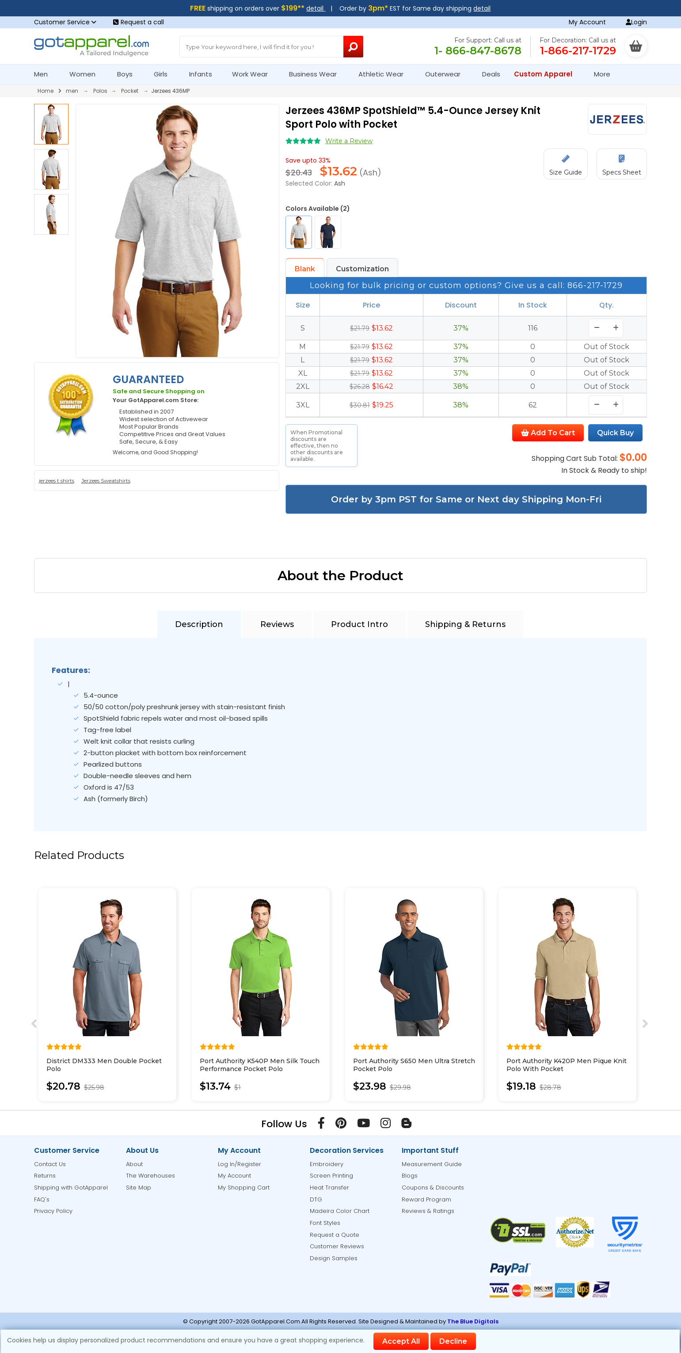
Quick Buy (615, 433)
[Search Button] (353, 46)
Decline (453, 1341)
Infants (203, 74)
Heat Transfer (329, 1187)
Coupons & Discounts (433, 1187)
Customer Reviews (337, 1246)
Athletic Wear (384, 74)
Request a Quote (334, 1235)
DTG (316, 1199)
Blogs (410, 1175)
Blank (305, 269)
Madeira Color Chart (339, 1211)
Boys (128, 74)
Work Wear (253, 74)
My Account (587, 22)
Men (44, 74)
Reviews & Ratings (428, 1211)
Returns (45, 1175)
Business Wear (316, 74)
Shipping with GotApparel (71, 1187)
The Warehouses (150, 1175)
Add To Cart (548, 433)
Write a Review (349, 141)
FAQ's (41, 1199)
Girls (164, 74)
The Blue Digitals (472, 1321)
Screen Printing (331, 1175)
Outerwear (446, 74)
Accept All (401, 1341)
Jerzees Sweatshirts (105, 480)
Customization (362, 269)
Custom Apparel (547, 74)
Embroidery (326, 1164)
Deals (491, 74)
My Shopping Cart (244, 1187)
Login (636, 22)
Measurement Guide (432, 1164)
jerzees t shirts (56, 480)
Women (86, 74)
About (134, 1164)
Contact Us (50, 1164)
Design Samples (334, 1258)
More (606, 74)
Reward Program (426, 1199)
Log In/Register (239, 1164)
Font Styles (325, 1223)
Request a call (138, 22)
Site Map (138, 1187)
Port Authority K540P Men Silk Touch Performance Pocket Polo (260, 1065)
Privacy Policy (53, 1211)
